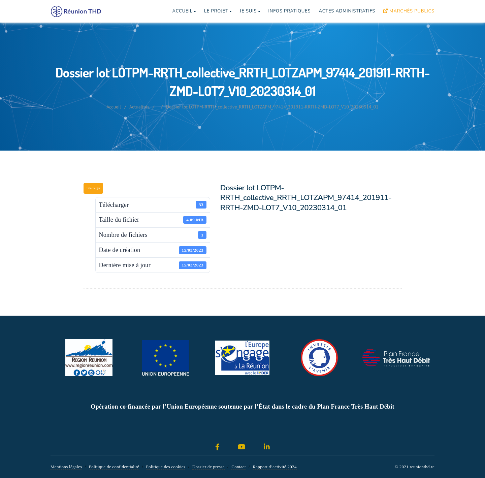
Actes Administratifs (347, 11)
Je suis (250, 11)
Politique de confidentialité (114, 466)
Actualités (139, 107)
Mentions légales (66, 466)
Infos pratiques (289, 11)
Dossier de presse (208, 466)
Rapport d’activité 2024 (274, 466)
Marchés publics (408, 11)
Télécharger (93, 188)
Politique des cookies (165, 466)
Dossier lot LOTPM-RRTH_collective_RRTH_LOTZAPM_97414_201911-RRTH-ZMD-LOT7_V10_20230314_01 (272, 107)
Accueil (184, 11)
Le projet (218, 11)
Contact (238, 466)
